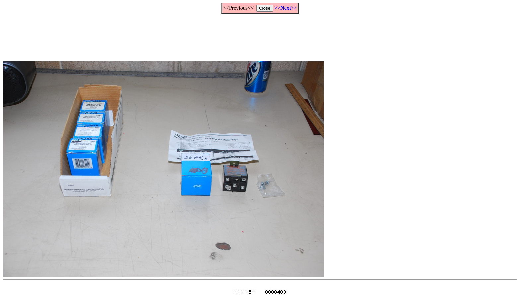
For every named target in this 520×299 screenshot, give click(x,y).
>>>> (285, 8)
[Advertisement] (260, 35)
